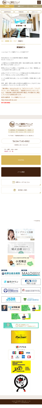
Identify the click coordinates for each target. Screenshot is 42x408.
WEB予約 (7, 6)
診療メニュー (21, 6)
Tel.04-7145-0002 (20, 141)
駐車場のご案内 (22, 190)
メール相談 (21, 172)
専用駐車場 (21, 11)
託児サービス (35, 11)
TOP (2, 41)
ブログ (14, 41)
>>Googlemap (37, 220)
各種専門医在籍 (7, 11)
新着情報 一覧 (8, 41)
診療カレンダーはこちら (23, 182)
